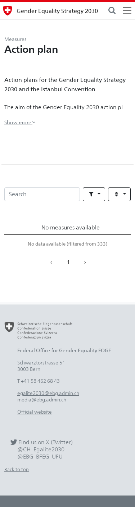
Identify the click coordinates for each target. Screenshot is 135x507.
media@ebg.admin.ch (41, 399)
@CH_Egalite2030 (40, 449)
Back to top (16, 469)
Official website (34, 412)
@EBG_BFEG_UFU (40, 456)
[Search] (42, 194)
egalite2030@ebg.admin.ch (48, 393)
